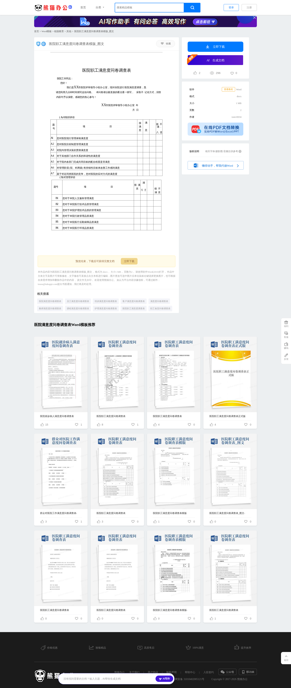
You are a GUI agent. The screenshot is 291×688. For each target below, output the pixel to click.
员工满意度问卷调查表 (78, 301)
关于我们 (134, 672)
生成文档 (206, 59)
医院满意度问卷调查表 (50, 301)
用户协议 (153, 672)
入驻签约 (208, 672)
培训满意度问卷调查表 (106, 301)
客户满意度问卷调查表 (133, 301)
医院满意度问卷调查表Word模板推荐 (64, 325)
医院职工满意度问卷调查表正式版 (227, 416)
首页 (83, 7)
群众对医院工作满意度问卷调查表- (58, 513)
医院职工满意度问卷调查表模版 (170, 513)
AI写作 (164, 678)
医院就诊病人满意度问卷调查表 (57, 416)
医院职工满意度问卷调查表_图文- (227, 513)
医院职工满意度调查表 (133, 308)
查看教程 (228, 89)
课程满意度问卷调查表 (78, 308)
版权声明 (171, 672)
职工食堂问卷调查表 (160, 308)
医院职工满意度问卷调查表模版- (170, 610)
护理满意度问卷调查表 (106, 308)
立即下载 (129, 261)
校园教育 (59, 31)
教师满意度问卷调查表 (50, 308)
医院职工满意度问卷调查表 (111, 416)
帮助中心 (190, 672)
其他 (68, 31)
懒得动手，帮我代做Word (215, 165)
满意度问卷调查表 (159, 301)
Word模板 (47, 31)
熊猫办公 (119, 672)
